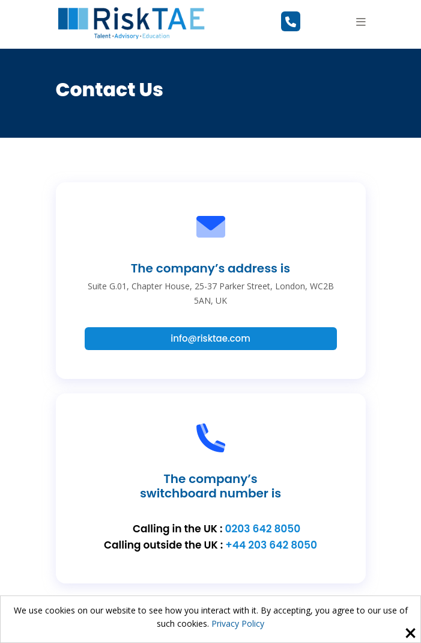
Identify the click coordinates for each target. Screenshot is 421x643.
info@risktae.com (210, 338)
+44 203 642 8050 (271, 545)
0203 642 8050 (263, 528)
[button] (361, 21)
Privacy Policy (237, 623)
